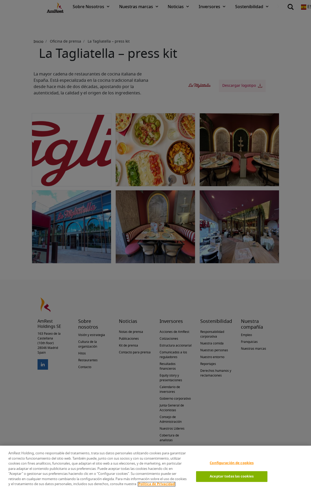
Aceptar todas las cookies (232, 476)
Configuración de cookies (232, 463)
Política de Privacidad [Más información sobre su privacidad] (156, 484)
